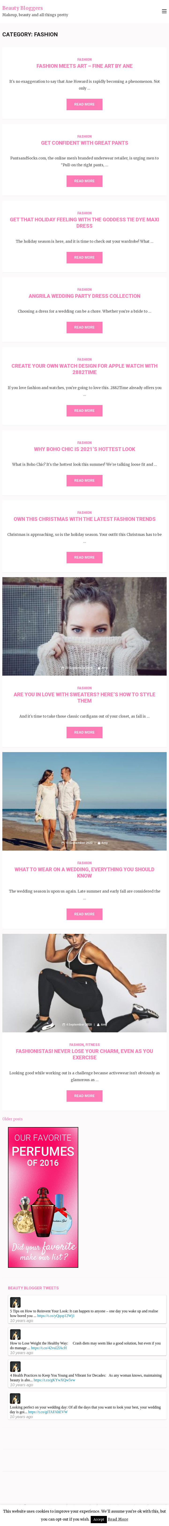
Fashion (84, 59)
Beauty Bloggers (22, 8)
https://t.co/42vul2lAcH (49, 1348)
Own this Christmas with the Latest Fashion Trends (85, 519)
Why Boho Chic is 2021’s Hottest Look (84, 449)
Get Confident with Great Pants (84, 143)
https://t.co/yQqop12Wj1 (56, 1316)
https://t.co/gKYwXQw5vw (54, 1380)
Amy (104, 668)
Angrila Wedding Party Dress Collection (84, 296)
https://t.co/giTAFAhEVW (48, 1412)
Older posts (12, 1119)
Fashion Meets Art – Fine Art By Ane (85, 66)
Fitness (93, 1045)
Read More (84, 104)
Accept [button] (99, 1520)
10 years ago (21, 1320)
